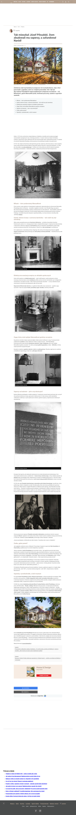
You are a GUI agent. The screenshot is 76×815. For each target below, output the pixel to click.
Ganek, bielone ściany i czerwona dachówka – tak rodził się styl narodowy (35, 103)
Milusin (20, 214)
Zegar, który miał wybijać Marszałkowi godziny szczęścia (31, 106)
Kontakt (27, 802)
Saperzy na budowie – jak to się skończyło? (28, 108)
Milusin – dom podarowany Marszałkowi (27, 101)
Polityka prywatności (50, 802)
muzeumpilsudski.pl (26, 643)
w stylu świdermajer (27, 147)
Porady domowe (42, 1)
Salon (19, 1)
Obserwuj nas (36, 692)
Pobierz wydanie (44, 675)
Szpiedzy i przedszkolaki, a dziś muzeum (27, 112)
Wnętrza (15, 1)
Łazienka (28, 1)
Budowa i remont (54, 800)
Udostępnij (27, 688)
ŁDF (47, 1)
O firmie (23, 802)
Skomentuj (51, 688)
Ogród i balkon (34, 1)
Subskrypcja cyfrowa (33, 802)
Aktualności (63, 800)
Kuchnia (23, 1)
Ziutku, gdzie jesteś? (22, 110)
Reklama (39, 802)
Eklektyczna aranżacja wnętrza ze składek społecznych (31, 104)
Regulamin (44, 802)
